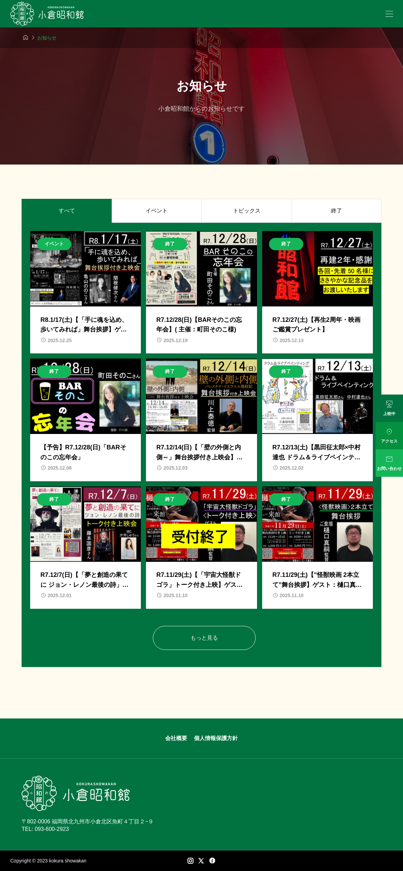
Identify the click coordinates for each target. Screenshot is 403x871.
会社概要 (176, 738)
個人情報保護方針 (216, 738)
